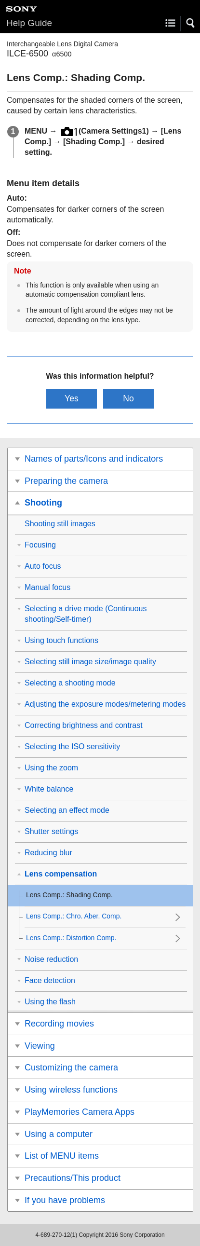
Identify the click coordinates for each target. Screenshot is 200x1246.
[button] (191, 23)
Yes (72, 398)
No (128, 398)
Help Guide (29, 23)
